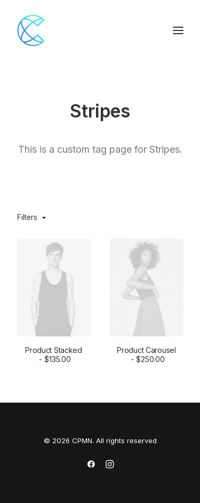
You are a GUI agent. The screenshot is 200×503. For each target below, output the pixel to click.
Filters (27, 217)
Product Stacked (53, 354)
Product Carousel (146, 354)
